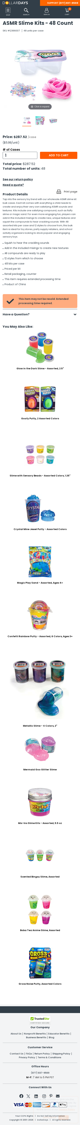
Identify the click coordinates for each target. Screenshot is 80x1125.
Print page (70, 191)
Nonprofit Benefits (35, 1033)
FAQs (29, 1053)
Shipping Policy (61, 1053)
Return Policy (42, 1053)
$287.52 (29, 164)
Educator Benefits (58, 1033)
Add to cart (59, 155)
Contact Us (16, 1053)
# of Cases (11, 150)
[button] (47, 12)
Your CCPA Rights (24, 1116)
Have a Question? (18, 314)
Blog (51, 1037)
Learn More (49, 1117)
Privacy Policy (27, 1057)
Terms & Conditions (49, 1057)
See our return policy (18, 179)
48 (43, 168)
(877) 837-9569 (68, 3)
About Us (16, 1033)
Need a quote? (13, 185)
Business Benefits (36, 1037)
